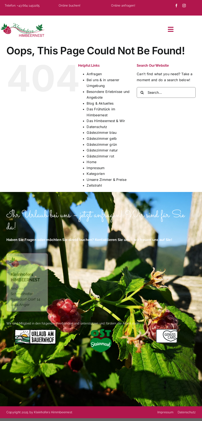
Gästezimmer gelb (102, 138)
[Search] (142, 92)
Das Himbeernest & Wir (106, 121)
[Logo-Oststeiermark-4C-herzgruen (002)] (101, 331)
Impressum (96, 168)
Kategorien (96, 174)
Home (91, 162)
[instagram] (184, 5)
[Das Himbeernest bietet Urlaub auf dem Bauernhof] (35, 331)
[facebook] (176, 5)
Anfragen (94, 74)
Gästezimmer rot (100, 156)
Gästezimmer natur (102, 150)
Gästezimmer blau (101, 132)
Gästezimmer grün (102, 144)
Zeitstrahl (94, 185)
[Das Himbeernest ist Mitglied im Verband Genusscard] (166, 331)
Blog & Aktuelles (100, 103)
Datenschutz (97, 127)
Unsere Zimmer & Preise (106, 179)
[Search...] (166, 92)
